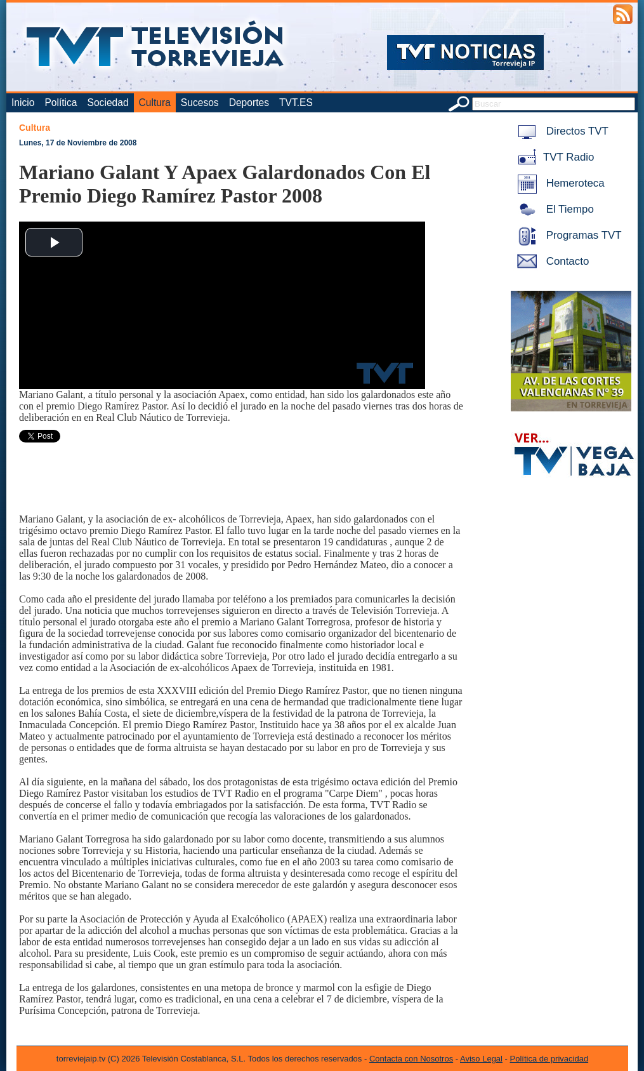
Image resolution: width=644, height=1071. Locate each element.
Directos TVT (560, 131)
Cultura (155, 102)
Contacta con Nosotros (411, 1058)
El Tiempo (553, 209)
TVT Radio (553, 157)
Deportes (249, 102)
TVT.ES (296, 102)
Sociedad (108, 102)
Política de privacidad (549, 1058)
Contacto (551, 261)
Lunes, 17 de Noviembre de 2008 (77, 142)
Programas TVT (567, 235)
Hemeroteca (559, 183)
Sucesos (200, 102)
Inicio (22, 102)
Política (60, 102)
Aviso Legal (481, 1058)
